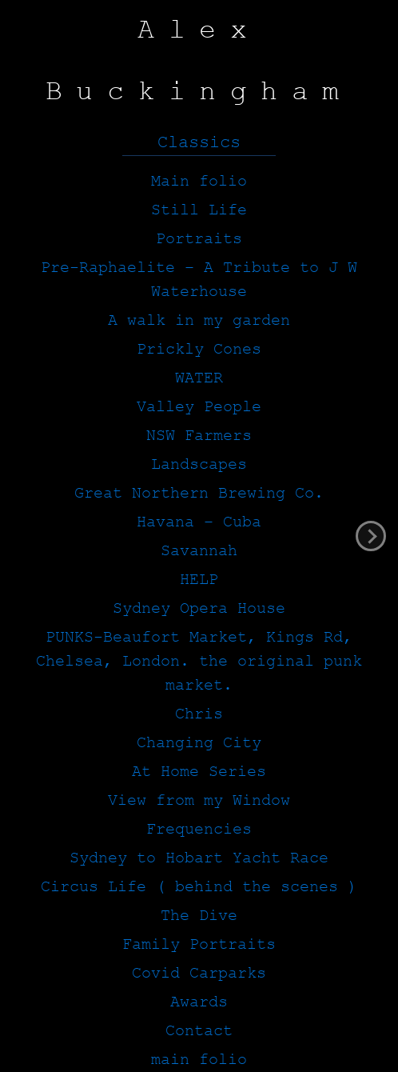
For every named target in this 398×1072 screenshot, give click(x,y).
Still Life (199, 210)
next (371, 536)
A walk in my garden (199, 320)
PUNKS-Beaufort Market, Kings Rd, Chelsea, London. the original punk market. (199, 661)
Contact (199, 1031)
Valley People (199, 407)
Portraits (199, 239)
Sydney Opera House (199, 608)
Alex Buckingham (199, 61)
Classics (199, 143)
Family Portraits (199, 944)
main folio (199, 1059)
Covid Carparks (199, 973)
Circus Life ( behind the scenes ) (199, 887)
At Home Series (199, 771)
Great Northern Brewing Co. (199, 493)
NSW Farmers (199, 435)
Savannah (199, 551)
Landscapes (199, 464)
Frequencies (199, 829)
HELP (199, 579)
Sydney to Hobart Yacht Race (199, 858)
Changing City (199, 743)
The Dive (199, 915)
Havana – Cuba (199, 522)
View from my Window (199, 800)
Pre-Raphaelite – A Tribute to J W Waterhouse (199, 279)
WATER (199, 378)
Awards (199, 1002)
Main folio (199, 181)
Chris (199, 714)
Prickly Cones (199, 349)
